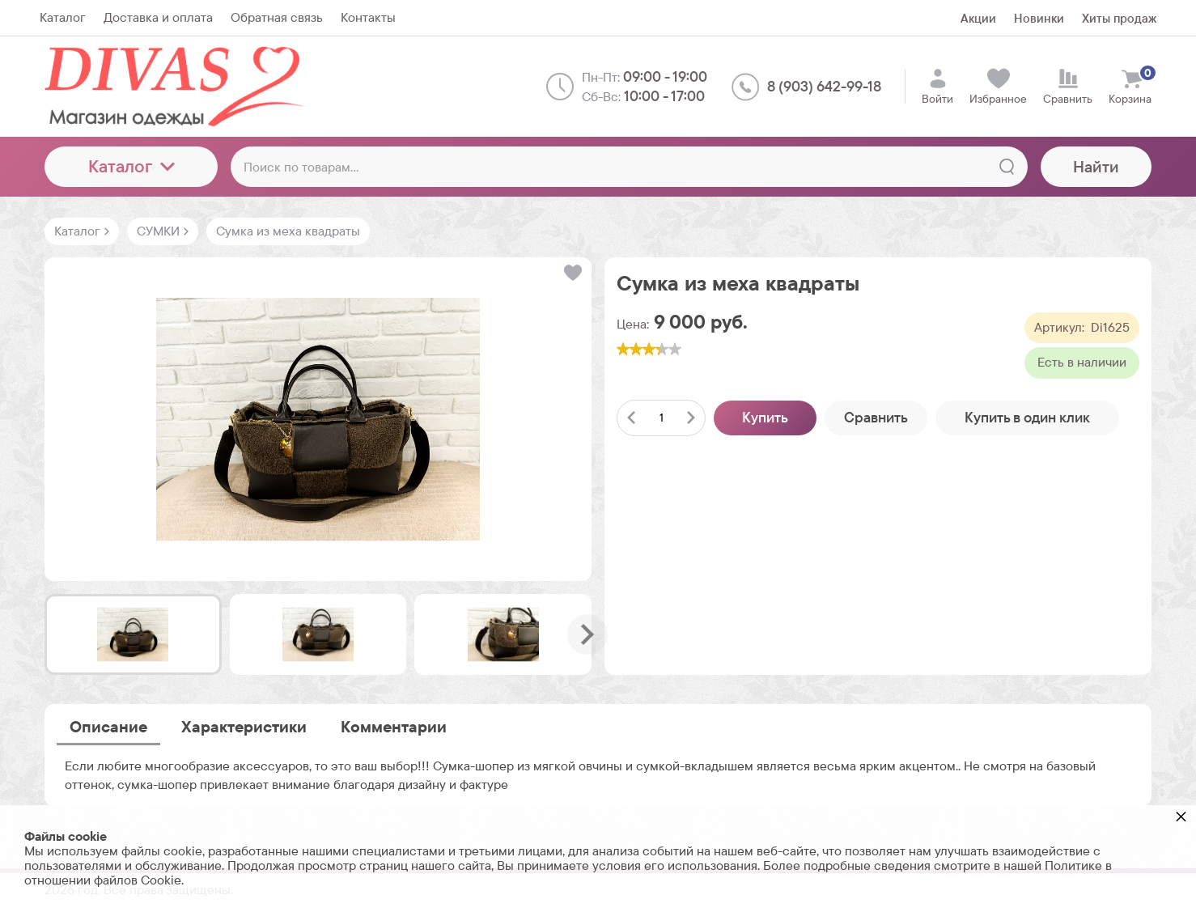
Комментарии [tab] (394, 726)
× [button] (1181, 816)
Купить (765, 417)
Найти (1096, 166)
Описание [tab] (108, 726)
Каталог (131, 166)
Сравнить (876, 417)
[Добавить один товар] (691, 418)
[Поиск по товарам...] (629, 166)
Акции (978, 18)
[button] (571, 272)
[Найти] (1006, 166)
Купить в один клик (1027, 417)
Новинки (1039, 18)
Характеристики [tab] (244, 726)
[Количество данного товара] (661, 417)
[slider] (649, 348)
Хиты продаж (1119, 18)
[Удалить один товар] (631, 418)
